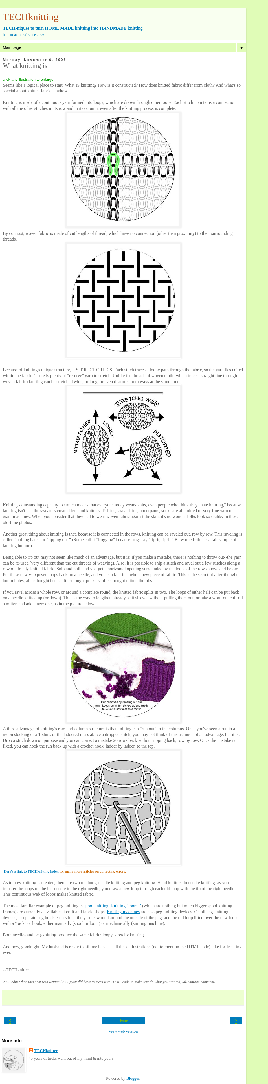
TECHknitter (46, 1050)
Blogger (132, 1078)
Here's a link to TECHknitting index (31, 871)
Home (123, 1020)
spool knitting (96, 905)
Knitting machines (123, 911)
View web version (123, 1031)
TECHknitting (31, 16)
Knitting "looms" (126, 905)
